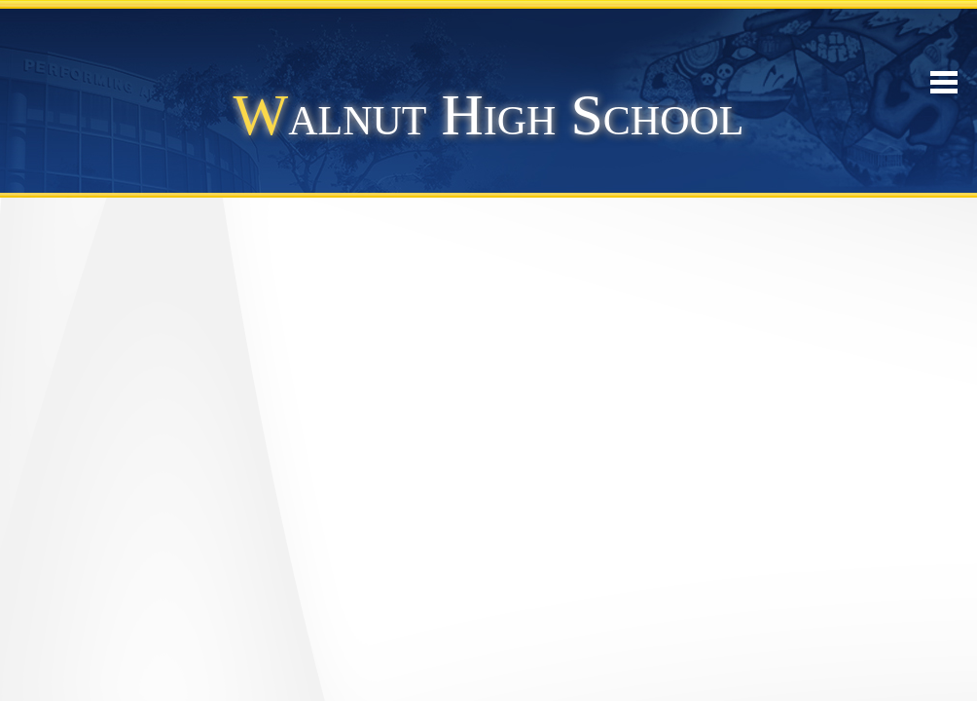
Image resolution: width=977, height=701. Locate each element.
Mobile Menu (944, 82)
